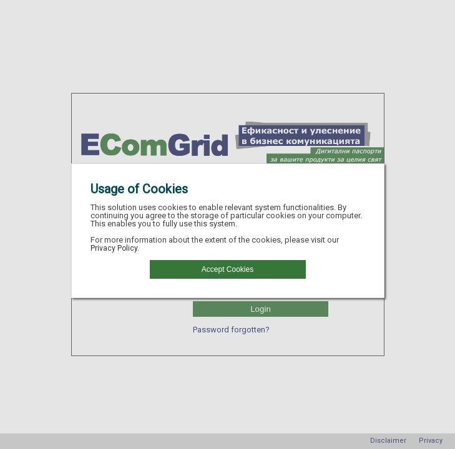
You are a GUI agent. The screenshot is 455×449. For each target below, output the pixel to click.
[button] (228, 269)
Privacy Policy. (115, 248)
